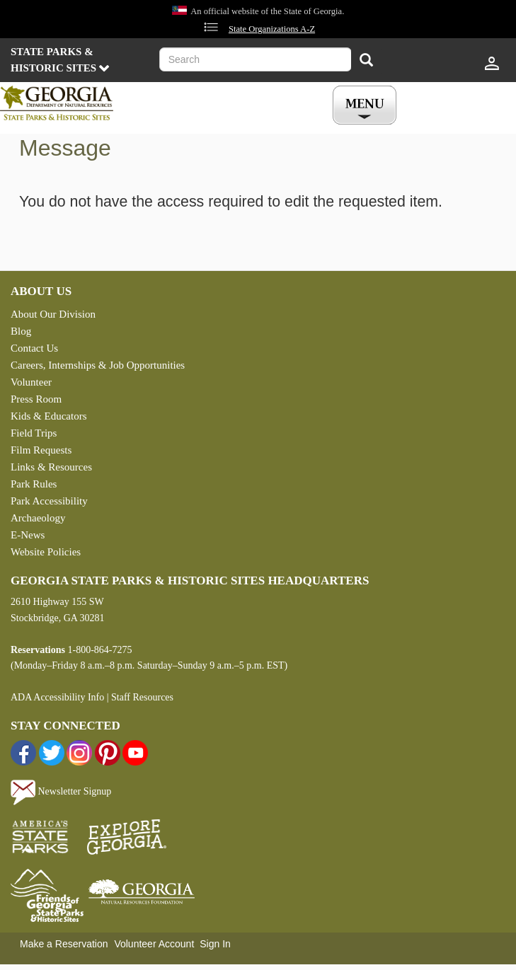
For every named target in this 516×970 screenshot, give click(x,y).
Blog (21, 331)
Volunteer (31, 382)
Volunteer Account (154, 943)
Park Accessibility (49, 501)
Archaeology (38, 518)
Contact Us (34, 348)
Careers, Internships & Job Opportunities (98, 365)
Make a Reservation (64, 943)
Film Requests (41, 450)
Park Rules (34, 484)
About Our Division (53, 314)
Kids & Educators (48, 416)
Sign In (215, 943)
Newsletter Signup (61, 791)
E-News (28, 535)
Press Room (36, 399)
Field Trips (34, 433)
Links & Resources (51, 467)
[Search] (366, 61)
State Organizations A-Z (272, 29)
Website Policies (46, 552)
